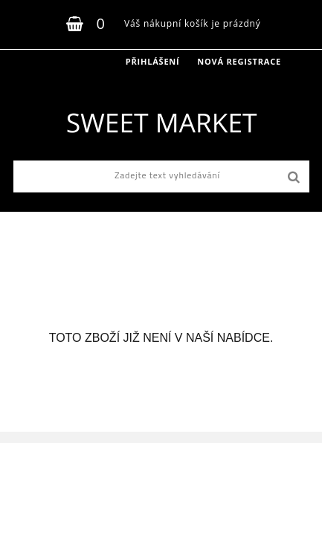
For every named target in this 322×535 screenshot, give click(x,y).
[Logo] (161, 122)
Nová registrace (239, 61)
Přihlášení (153, 61)
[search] (293, 177)
